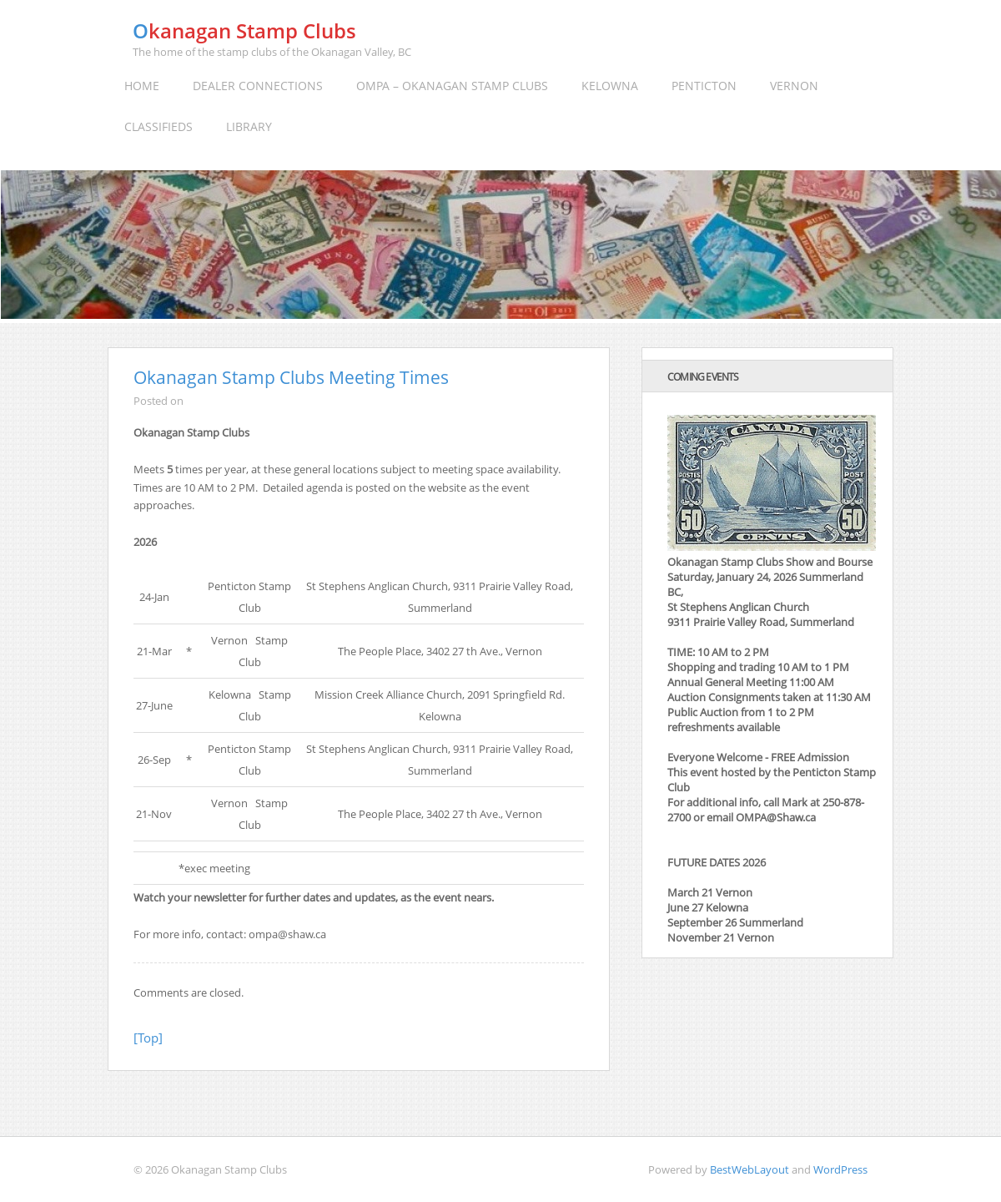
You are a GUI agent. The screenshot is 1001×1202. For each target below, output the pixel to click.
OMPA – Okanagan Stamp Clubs (452, 85)
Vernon (794, 85)
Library (249, 126)
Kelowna (609, 85)
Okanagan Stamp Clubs (244, 30)
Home (141, 85)
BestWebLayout (749, 1169)
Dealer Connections (258, 85)
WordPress (840, 1169)
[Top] (148, 1037)
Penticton (704, 85)
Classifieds (158, 126)
